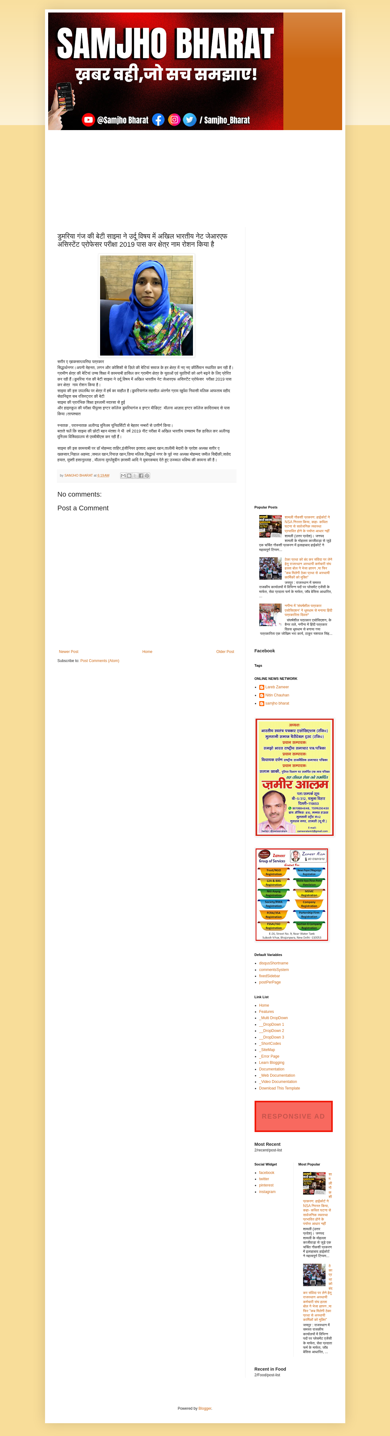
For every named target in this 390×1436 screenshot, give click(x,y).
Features (266, 1011)
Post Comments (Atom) (99, 661)
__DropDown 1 (271, 1024)
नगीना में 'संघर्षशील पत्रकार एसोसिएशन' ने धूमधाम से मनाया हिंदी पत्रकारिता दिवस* (308, 610)
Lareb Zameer (277, 687)
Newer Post (69, 652)
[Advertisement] (195, 174)
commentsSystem (274, 970)
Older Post (225, 652)
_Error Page (269, 1056)
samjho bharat (277, 703)
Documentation (272, 1069)
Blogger (205, 1408)
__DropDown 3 (271, 1037)
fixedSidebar (269, 976)
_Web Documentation (277, 1075)
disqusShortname (273, 963)
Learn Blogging (272, 1062)
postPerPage (270, 982)
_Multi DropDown (273, 1018)
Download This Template (279, 1088)
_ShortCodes (270, 1043)
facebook (267, 1173)
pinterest (266, 1185)
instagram (267, 1192)
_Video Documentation (278, 1082)
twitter (264, 1179)
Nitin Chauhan (277, 695)
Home (147, 652)
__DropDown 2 (271, 1031)
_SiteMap (267, 1050)
